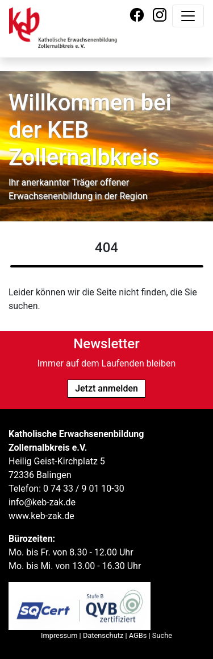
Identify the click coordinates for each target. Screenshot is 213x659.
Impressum (59, 635)
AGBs (138, 635)
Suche (162, 635)
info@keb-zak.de (42, 502)
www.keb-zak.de (41, 515)
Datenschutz (103, 635)
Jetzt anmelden (106, 388)
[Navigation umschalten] (188, 16)
